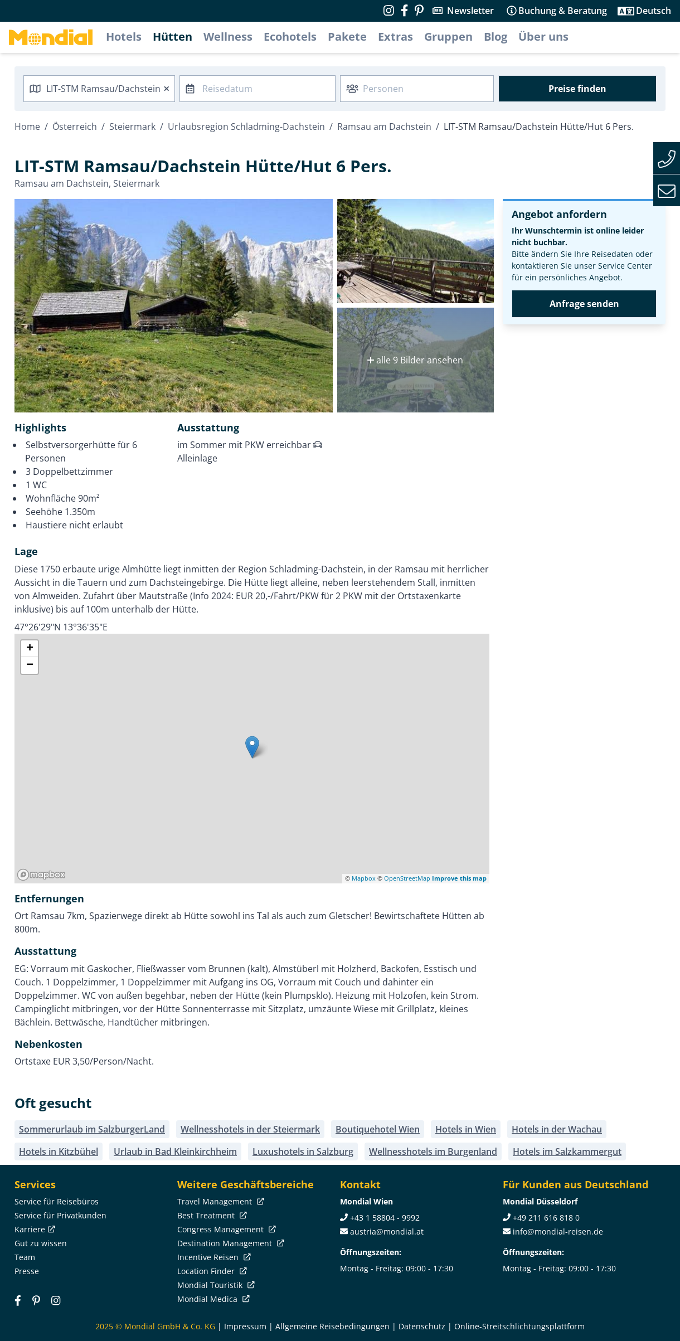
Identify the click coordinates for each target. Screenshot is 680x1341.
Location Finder (211, 1271)
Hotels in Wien (465, 1129)
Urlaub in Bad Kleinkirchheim (175, 1151)
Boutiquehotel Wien (378, 1129)
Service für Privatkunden (60, 1215)
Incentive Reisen (213, 1257)
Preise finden (577, 88)
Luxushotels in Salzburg (302, 1151)
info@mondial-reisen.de (558, 1231)
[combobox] (99, 88)
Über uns (543, 36)
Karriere (33, 1229)
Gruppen (448, 36)
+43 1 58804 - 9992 (385, 1217)
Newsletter (470, 10)
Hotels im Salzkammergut (567, 1151)
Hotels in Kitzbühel (58, 1151)
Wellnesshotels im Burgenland (433, 1151)
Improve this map (459, 878)
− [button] (29, 665)
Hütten (172, 36)
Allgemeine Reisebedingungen (332, 1326)
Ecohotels (290, 36)
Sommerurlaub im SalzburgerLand (92, 1129)
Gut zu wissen (40, 1243)
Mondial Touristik (214, 1285)
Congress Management (225, 1229)
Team (24, 1257)
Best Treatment (211, 1215)
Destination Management (229, 1243)
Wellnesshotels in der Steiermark (250, 1129)
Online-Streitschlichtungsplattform (519, 1326)
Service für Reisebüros (56, 1201)
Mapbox (364, 878)
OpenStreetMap (407, 878)
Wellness (227, 36)
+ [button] (29, 648)
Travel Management (219, 1201)
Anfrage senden (584, 304)
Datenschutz (422, 1326)
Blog (495, 36)
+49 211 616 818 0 (546, 1217)
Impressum (245, 1326)
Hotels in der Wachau (557, 1129)
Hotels (124, 36)
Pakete (347, 36)
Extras (395, 36)
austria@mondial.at (387, 1231)
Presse (26, 1271)
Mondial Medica (212, 1299)
